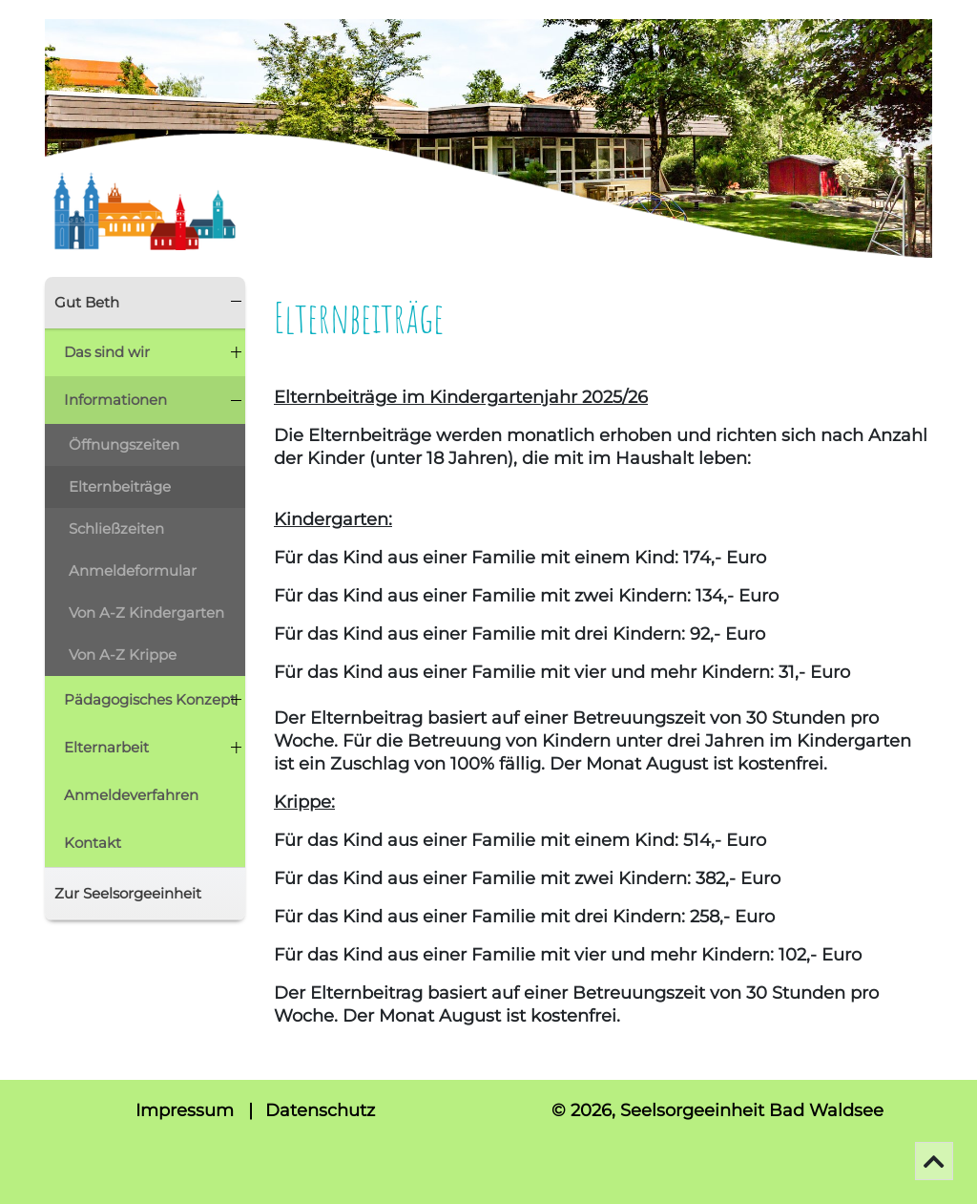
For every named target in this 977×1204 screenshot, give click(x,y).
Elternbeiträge (120, 486)
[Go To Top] (934, 1161)
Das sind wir (107, 352)
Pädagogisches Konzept (150, 699)
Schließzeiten (116, 528)
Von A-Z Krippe (123, 654)
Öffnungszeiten (124, 444)
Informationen (115, 400)
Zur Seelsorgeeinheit (127, 893)
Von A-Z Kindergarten (146, 612)
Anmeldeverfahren (131, 795)
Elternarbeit (106, 747)
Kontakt (92, 843)
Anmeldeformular (133, 570)
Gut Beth (86, 302)
